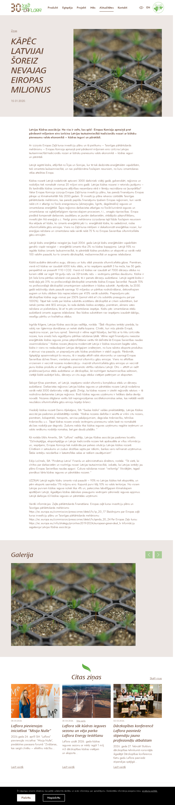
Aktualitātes (106, 8)
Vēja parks (80, 720)
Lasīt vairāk (17, 767)
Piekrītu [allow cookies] (26, 798)
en (148, 8)
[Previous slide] (149, 554)
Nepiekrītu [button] (53, 798)
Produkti (53, 8)
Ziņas (14, 31)
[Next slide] (158, 554)
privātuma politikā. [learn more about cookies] (150, 790)
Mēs (92, 8)
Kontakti (122, 8)
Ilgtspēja (67, 8)
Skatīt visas (156, 678)
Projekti (81, 8)
